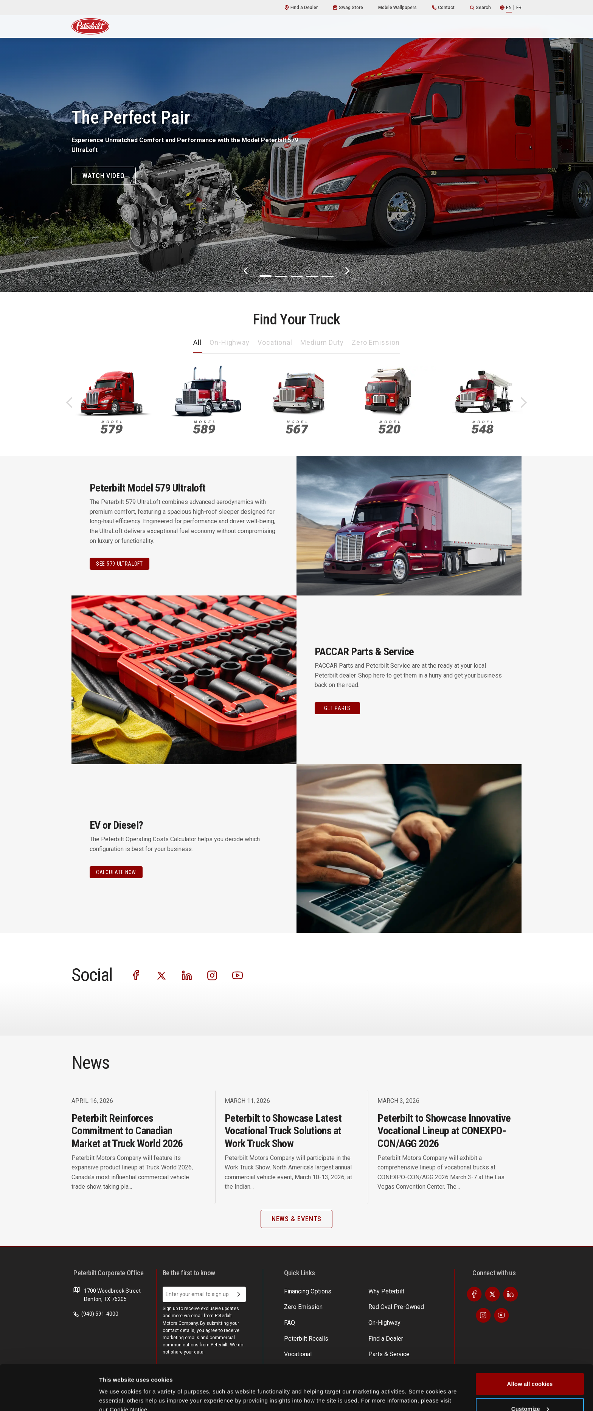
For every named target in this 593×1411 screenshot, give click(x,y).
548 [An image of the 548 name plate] (482, 427)
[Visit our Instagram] (212, 975)
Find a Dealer (301, 7)
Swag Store (348, 7)
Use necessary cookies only (530, 1391)
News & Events (358, 1320)
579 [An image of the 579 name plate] (111, 427)
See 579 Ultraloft (119, 564)
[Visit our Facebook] (136, 975)
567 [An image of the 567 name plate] (297, 427)
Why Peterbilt (300, 1291)
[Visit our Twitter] (161, 975)
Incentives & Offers (419, 1305)
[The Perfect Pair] (296, 146)
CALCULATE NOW (116, 872)
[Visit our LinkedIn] (187, 975)
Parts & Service (358, 1305)
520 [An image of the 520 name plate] (389, 427)
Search (480, 7)
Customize (530, 1366)
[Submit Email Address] (239, 1294)
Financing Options (417, 1320)
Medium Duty (322, 342)
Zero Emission (376, 342)
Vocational (275, 342)
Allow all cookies (530, 1341)
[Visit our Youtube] (237, 975)
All (197, 342)
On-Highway (230, 342)
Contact (443, 7)
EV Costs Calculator (419, 1291)
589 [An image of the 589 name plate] (204, 427)
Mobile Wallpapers (397, 7)
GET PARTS (337, 708)
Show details (116, 1388)
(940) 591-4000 (95, 1314)
